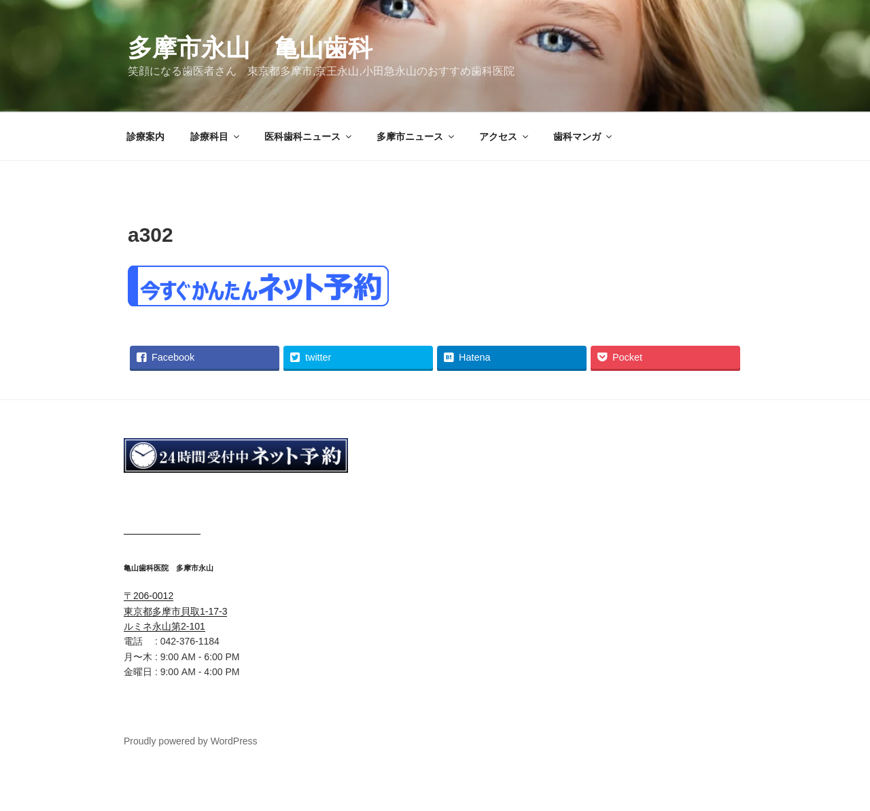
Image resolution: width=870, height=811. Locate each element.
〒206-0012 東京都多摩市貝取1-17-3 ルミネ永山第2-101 (175, 611)
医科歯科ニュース (308, 136)
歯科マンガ (583, 136)
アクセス (504, 136)
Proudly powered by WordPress (191, 741)
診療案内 (145, 136)
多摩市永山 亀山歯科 (250, 48)
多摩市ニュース (416, 136)
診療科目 (215, 136)
